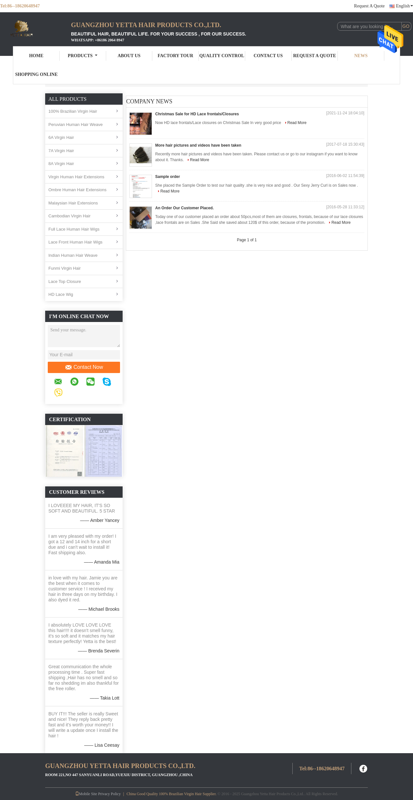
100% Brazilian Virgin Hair (72, 111)
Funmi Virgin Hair (64, 268)
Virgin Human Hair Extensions (76, 176)
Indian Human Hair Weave (72, 255)
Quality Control (221, 55)
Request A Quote (369, 6)
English (404, 6)
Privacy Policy (109, 794)
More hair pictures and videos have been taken (198, 145)
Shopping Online (36, 74)
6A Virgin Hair (61, 137)
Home (36, 55)
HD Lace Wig (60, 294)
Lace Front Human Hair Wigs (75, 242)
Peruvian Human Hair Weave (75, 124)
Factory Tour (175, 55)
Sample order (167, 176)
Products (82, 55)
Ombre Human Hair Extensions (77, 189)
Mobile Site (86, 794)
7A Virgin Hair (61, 150)
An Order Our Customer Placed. (184, 208)
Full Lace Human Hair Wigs (73, 229)
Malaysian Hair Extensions (73, 203)
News (361, 55)
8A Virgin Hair (61, 163)
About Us (128, 55)
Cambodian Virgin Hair (69, 215)
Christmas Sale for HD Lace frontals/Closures (197, 114)
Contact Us (268, 55)
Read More (297, 122)
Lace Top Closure (64, 281)
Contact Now (84, 367)
